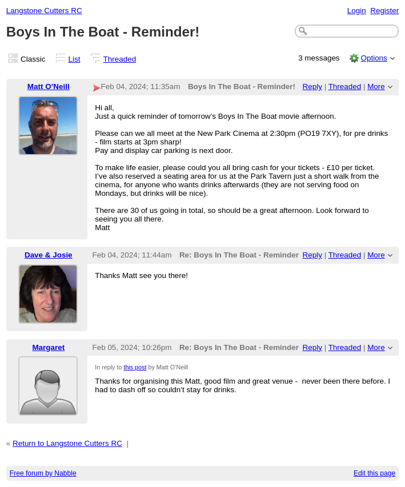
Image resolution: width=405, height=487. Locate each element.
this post (134, 367)
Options (373, 58)
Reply (312, 86)
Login (356, 10)
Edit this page (374, 473)
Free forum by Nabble (43, 473)
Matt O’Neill (48, 86)
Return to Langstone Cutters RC (67, 443)
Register (384, 10)
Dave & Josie (49, 255)
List (75, 59)
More (376, 86)
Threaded (120, 59)
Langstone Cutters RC (44, 10)
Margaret (48, 347)
